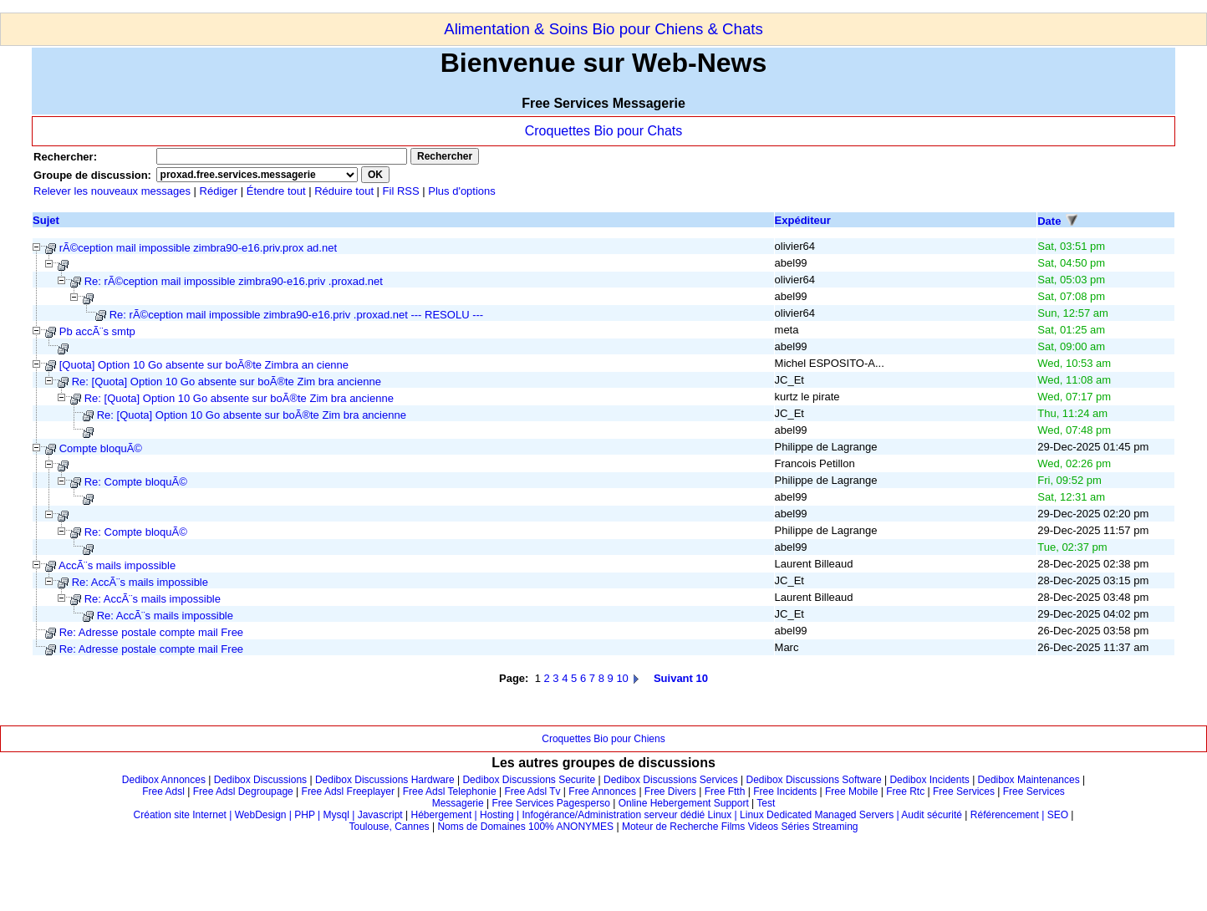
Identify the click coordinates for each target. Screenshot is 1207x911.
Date (1049, 221)
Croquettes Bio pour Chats (604, 131)
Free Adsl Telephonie (450, 791)
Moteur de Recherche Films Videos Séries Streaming (740, 826)
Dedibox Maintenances (1029, 780)
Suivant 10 (681, 678)
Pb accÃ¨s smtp (97, 331)
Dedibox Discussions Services (671, 780)
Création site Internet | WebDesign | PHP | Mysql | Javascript (268, 815)
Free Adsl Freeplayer (348, 791)
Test (765, 803)
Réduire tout (344, 191)
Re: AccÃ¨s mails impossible (140, 582)
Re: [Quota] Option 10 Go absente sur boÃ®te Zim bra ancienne (226, 381)
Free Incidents (785, 791)
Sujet (46, 220)
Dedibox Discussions (260, 780)
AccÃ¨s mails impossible (117, 565)
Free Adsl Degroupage (243, 791)
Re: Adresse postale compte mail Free (151, 632)
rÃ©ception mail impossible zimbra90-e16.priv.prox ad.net (198, 248)
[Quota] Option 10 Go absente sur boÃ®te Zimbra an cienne (204, 365)
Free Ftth (725, 791)
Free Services (964, 791)
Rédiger (219, 191)
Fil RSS (403, 191)
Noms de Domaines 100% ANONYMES (525, 826)
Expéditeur (803, 220)
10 (622, 678)
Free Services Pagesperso (550, 803)
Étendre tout (276, 191)
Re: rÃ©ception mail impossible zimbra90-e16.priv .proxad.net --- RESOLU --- (296, 314)
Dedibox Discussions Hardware (385, 780)
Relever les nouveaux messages (112, 191)
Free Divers (670, 791)
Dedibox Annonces (164, 780)
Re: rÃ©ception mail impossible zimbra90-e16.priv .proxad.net (233, 281)
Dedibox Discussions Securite (528, 780)
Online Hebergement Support (684, 803)
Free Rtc (905, 791)
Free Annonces (602, 791)
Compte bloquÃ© (100, 448)
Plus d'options (462, 191)
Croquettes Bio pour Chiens (603, 739)
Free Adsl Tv (532, 791)
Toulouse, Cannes (389, 826)
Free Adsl (163, 791)
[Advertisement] (304, 6)
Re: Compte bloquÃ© (135, 482)
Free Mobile (851, 791)
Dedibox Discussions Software (814, 780)
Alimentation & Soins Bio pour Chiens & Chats (603, 29)
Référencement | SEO (1021, 815)
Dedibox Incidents (929, 780)
